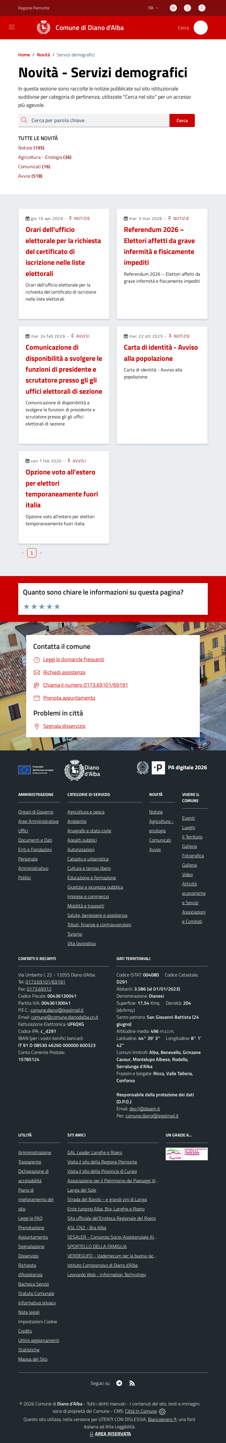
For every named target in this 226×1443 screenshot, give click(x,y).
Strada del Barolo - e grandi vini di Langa (107, 1199)
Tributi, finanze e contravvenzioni (99, 924)
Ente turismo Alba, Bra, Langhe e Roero (105, 1208)
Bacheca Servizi (33, 1283)
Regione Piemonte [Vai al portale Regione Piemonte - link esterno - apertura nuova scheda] (33, 8)
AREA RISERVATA (109, 1433)
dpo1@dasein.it (144, 1108)
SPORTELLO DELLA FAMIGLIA (97, 1246)
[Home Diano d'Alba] (77, 27)
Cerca (182, 120)
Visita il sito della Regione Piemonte (102, 1161)
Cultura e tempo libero (89, 868)
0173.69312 (39, 988)
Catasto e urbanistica (88, 858)
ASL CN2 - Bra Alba (86, 1227)
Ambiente (77, 821)
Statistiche (28, 1349)
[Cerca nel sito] (201, 28)
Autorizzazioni (80, 849)
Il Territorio (192, 836)
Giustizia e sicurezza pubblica (95, 886)
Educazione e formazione (91, 877)
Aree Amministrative (38, 821)
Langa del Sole (81, 1189)
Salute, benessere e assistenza (97, 915)
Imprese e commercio (88, 896)
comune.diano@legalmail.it (57, 1009)
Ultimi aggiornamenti (38, 1340)
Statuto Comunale (36, 1293)
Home (24, 54)
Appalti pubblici (82, 839)
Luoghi (188, 827)
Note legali (28, 1312)
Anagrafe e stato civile (89, 830)
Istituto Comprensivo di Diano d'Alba (102, 1265)
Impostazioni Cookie (37, 1321)
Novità (40, 54)
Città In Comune (141, 1411)
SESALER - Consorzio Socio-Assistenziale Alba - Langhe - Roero (130, 1236)
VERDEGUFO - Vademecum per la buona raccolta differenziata (128, 1255)
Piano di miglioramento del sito (36, 1199)
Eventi (188, 817)
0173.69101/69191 (45, 981)
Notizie (79, 218)
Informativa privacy (37, 1302)
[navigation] (11, 27)
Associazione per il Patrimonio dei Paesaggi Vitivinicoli (119, 1180)
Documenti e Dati (35, 839)
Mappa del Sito (32, 1359)
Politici (24, 877)
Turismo (74, 933)
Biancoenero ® (162, 1419)
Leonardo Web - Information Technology (106, 1274)
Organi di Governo (35, 811)
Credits (25, 1330)
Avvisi (79, 336)
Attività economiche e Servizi (194, 893)
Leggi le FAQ (30, 1218)
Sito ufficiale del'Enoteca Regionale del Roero (111, 1218)
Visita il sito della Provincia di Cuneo (102, 1171)
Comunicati (160, 839)
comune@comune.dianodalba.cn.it (64, 1017)
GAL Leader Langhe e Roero (94, 1152)
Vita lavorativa (81, 943)
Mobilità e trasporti (85, 905)
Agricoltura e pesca (85, 811)
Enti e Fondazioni (35, 849)
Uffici (23, 830)
